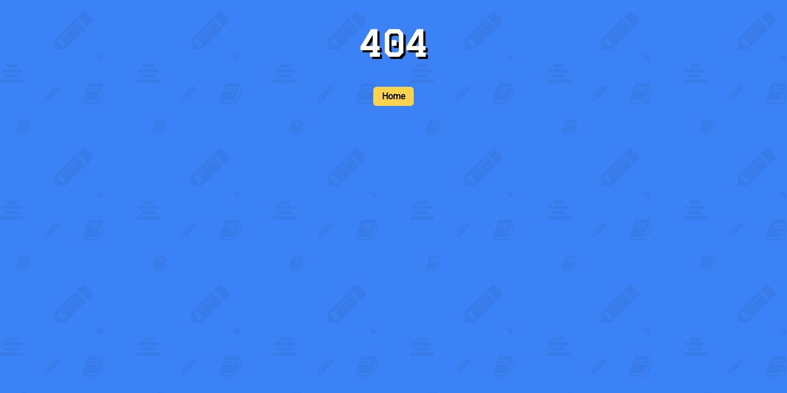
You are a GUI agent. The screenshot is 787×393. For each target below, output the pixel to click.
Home (393, 96)
